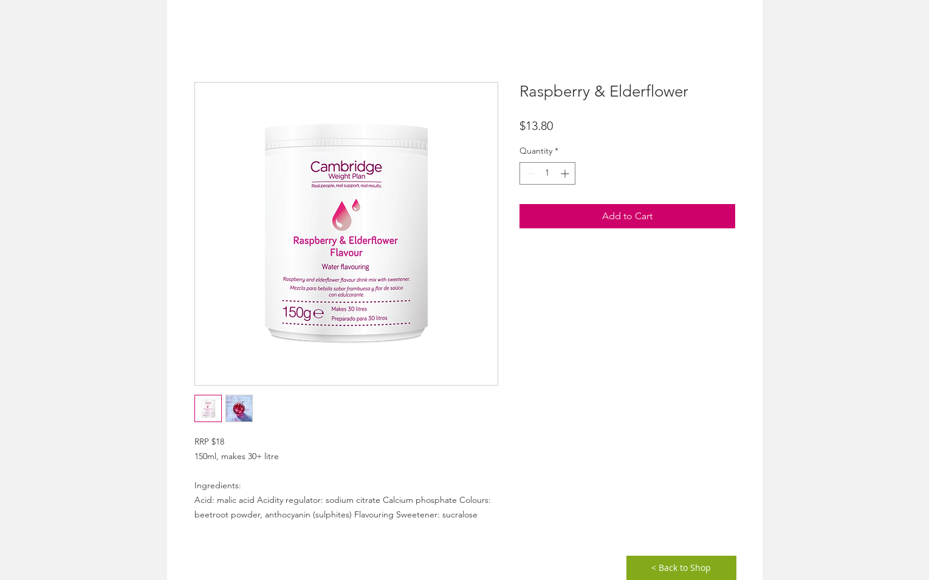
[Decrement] (528, 173)
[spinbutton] (547, 173)
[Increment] (566, 173)
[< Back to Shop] (681, 568)
